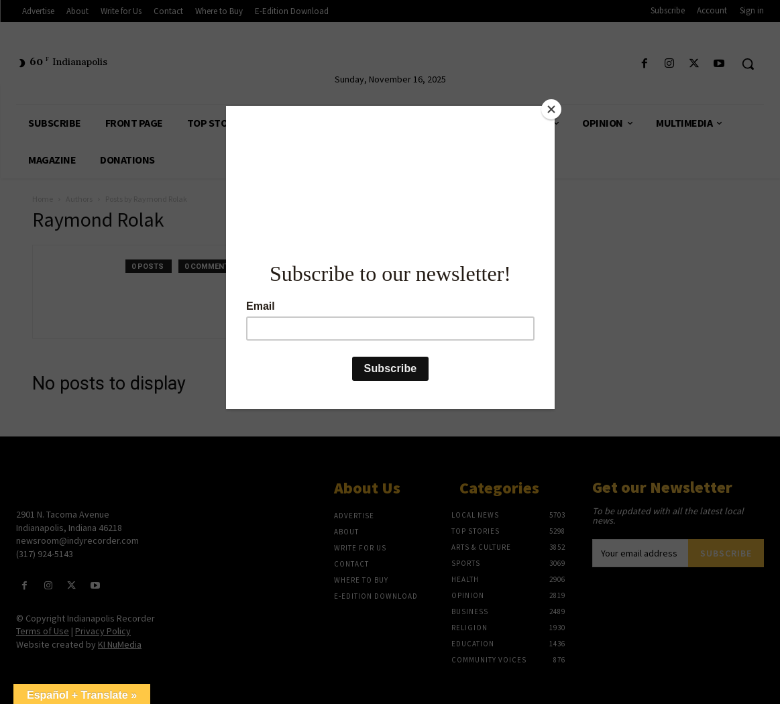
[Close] (551, 109)
